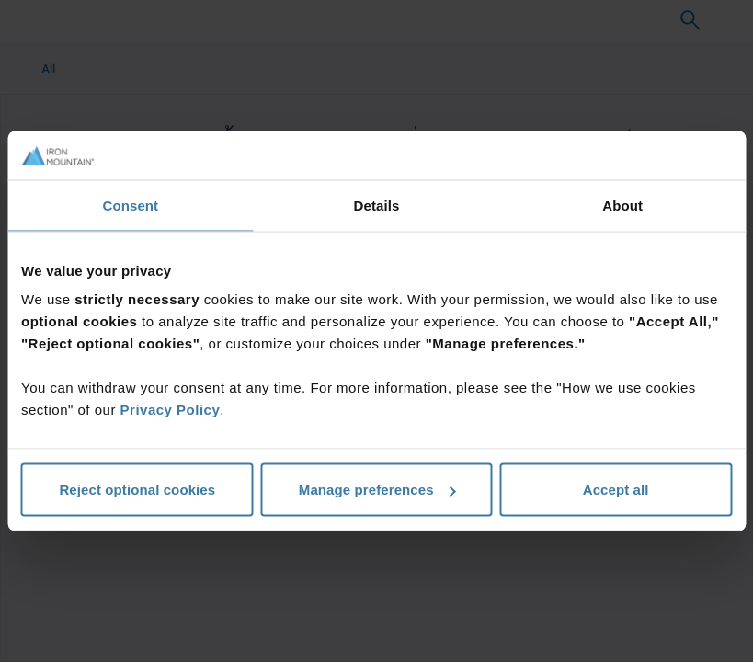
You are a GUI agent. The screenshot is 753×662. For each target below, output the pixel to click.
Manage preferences (377, 489)
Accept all (616, 489)
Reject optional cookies (137, 489)
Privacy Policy (170, 409)
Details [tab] (377, 204)
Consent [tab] (130, 204)
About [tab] (622, 204)
